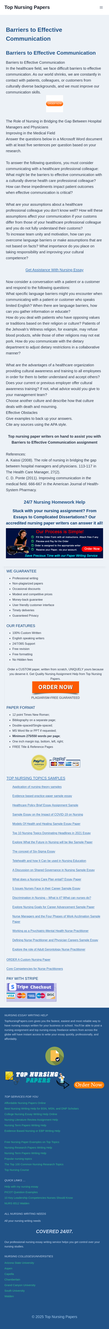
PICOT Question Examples (21, 1192)
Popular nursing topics (18, 1158)
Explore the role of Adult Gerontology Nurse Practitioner (48, 949)
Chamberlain (12, 1279)
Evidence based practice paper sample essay (42, 795)
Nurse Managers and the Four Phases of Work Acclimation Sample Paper (56, 919)
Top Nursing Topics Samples (35, 778)
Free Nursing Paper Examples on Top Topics (31, 1142)
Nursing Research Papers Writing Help (28, 1147)
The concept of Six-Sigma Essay (33, 851)
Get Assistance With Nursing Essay (54, 270)
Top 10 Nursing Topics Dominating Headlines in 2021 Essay (51, 833)
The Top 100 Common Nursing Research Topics (34, 1164)
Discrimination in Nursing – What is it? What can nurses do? (51, 897)
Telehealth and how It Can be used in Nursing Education (49, 860)
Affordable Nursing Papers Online (25, 1102)
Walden (9, 1296)
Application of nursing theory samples (37, 786)
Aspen (8, 1268)
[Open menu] (101, 7)
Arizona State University (19, 1262)
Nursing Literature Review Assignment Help (31, 1119)
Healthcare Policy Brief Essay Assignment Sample (45, 805)
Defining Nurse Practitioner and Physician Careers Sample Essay (55, 940)
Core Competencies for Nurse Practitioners (34, 968)
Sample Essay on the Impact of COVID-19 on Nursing (47, 814)
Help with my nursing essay (21, 1186)
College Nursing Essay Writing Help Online (30, 1114)
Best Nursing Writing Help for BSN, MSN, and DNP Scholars (41, 1108)
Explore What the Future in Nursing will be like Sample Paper (52, 842)
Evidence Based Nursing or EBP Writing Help (32, 1130)
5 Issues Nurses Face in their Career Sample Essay (46, 888)
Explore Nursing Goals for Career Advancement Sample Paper (53, 907)
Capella (9, 1273)
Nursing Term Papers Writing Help (25, 1125)
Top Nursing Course (16, 1169)
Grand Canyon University (20, 1285)
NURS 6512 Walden (16, 1203)
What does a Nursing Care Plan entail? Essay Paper (46, 879)
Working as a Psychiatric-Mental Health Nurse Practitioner (50, 930)
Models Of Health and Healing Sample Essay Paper (46, 823)
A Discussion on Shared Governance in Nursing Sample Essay (53, 870)
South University (14, 1290)
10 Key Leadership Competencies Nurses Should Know (38, 1197)
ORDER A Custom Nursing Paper (28, 959)
